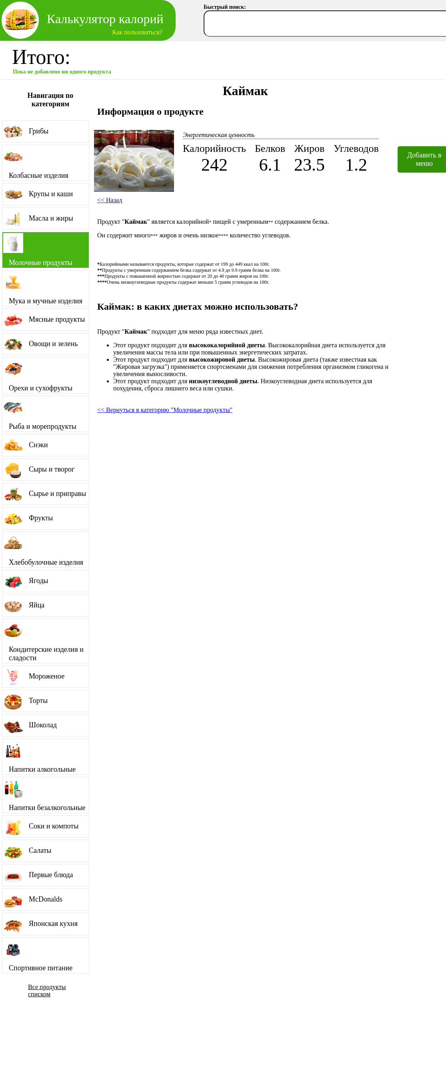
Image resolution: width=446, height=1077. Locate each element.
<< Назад (109, 200)
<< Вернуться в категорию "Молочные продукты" (164, 409)
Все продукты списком (47, 990)
